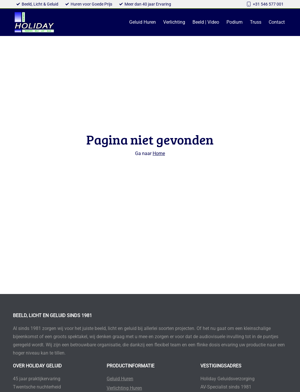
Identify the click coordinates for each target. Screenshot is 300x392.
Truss (255, 22)
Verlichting (174, 22)
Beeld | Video (205, 22)
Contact (277, 22)
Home (159, 153)
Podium (234, 22)
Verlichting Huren (124, 388)
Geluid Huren (142, 22)
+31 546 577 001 (268, 4)
